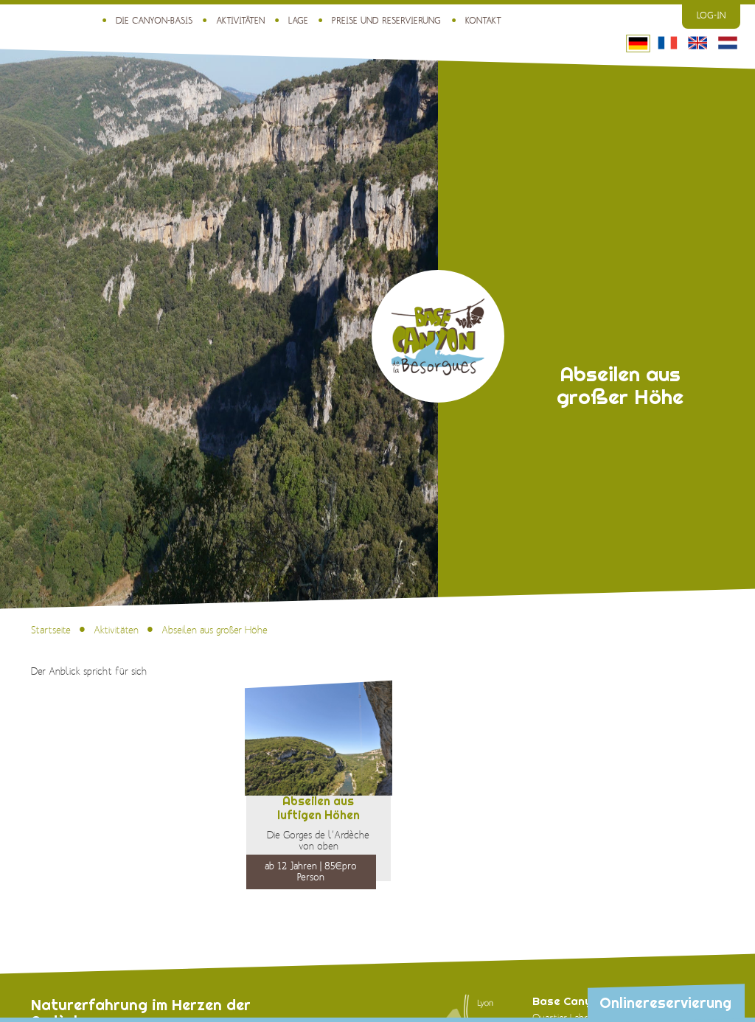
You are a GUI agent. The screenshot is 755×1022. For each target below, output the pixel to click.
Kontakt (483, 21)
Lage (298, 21)
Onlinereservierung (665, 1003)
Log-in (711, 16)
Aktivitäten (240, 21)
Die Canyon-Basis (154, 21)
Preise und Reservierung (386, 21)
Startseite (51, 630)
